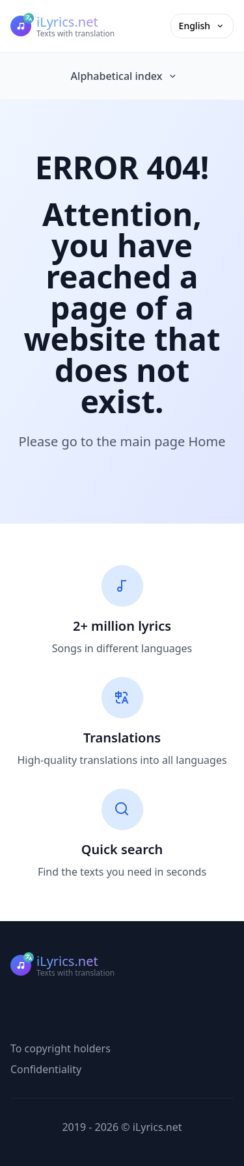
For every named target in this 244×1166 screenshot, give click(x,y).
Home (207, 441)
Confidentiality (45, 1069)
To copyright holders (60, 1048)
